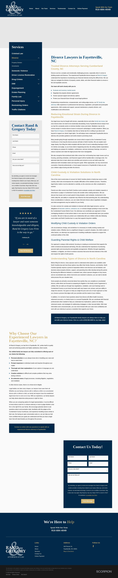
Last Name (15, 141)
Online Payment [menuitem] (82, 8)
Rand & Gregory (102, 75)
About (36, 549)
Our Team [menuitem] (44, 8)
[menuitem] (25, 53)
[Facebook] (93, 546)
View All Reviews (25, 250)
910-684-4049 (103, 9)
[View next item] (27, 244)
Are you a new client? (18, 159)
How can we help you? (18, 165)
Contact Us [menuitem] (71, 8)
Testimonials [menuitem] (62, 8)
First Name (15, 135)
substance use (75, 208)
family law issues (100, 121)
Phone (14, 147)
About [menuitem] (37, 8)
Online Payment (39, 556)
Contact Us (38, 553)
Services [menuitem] (52, 8)
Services (37, 551)
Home (36, 546)
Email (14, 153)
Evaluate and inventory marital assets (64, 90)
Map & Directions (69, 551)
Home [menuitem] (31, 8)
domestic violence (64, 208)
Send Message (25, 196)
